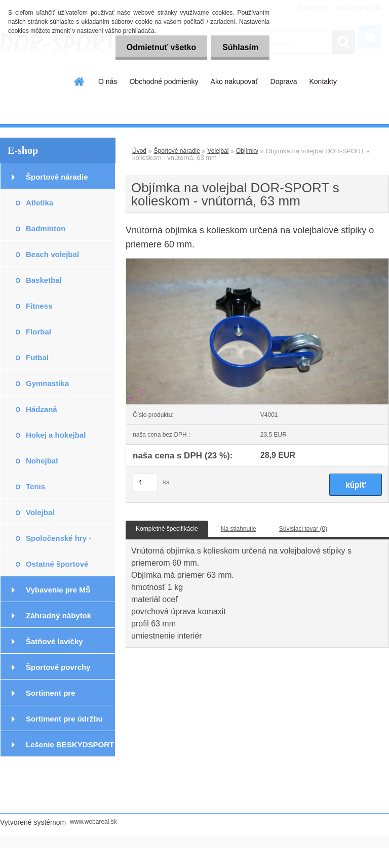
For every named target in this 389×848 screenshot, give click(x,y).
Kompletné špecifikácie (167, 528)
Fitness (39, 306)
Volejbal (40, 512)
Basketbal (44, 280)
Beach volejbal (52, 254)
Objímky (247, 150)
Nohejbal (42, 460)
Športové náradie (57, 177)
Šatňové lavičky (54, 641)
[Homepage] (79, 81)
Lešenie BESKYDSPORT (70, 744)
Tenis (35, 486)
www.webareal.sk (93, 821)
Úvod (139, 150)
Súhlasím (239, 47)
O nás (107, 81)
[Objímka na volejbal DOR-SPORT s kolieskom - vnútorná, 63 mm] (257, 261)
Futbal (37, 357)
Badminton (45, 228)
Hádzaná (41, 409)
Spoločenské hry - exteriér (58, 542)
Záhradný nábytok (58, 615)
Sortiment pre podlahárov (50, 697)
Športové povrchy (58, 667)
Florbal (38, 331)
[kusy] (145, 482)
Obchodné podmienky (163, 81)
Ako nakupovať (234, 81)
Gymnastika (47, 383)
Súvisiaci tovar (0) (303, 528)
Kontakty (322, 81)
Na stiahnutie (238, 528)
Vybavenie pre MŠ (58, 589)
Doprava (283, 81)
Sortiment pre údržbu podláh (64, 722)
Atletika (39, 202)
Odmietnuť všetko (156, 47)
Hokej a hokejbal (56, 435)
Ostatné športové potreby (57, 568)
